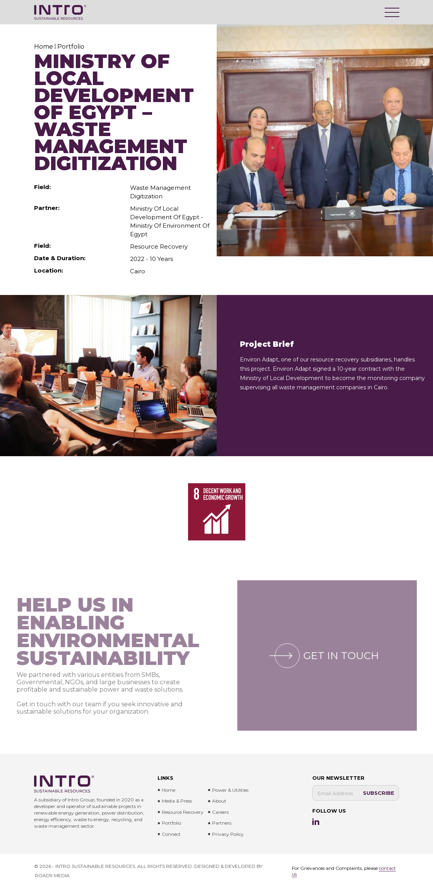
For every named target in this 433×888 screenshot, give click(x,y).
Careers (220, 812)
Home (168, 790)
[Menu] (392, 12)
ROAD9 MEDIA (52, 875)
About (219, 801)
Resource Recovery (183, 812)
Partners (221, 823)
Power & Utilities (230, 790)
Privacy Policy (228, 834)
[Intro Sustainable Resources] (60, 12)
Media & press (177, 801)
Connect (171, 834)
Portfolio (171, 823)
